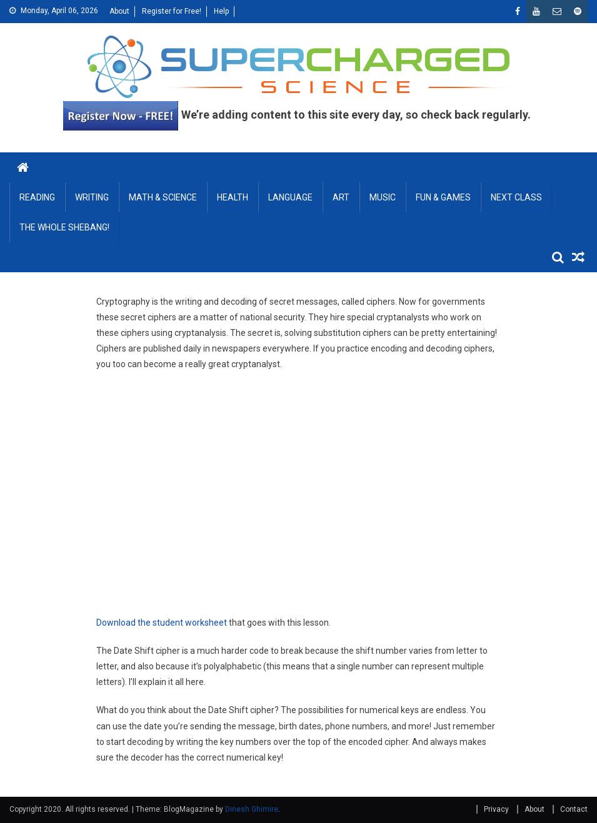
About (119, 11)
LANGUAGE (290, 197)
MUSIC (382, 197)
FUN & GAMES (443, 197)
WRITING (92, 197)
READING (37, 197)
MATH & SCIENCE (163, 197)
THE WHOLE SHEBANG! (64, 227)
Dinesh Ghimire (251, 809)
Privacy (496, 809)
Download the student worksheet (161, 623)
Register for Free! (171, 11)
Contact (574, 809)
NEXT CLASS (516, 197)
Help (221, 11)
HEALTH (232, 197)
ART (341, 197)
